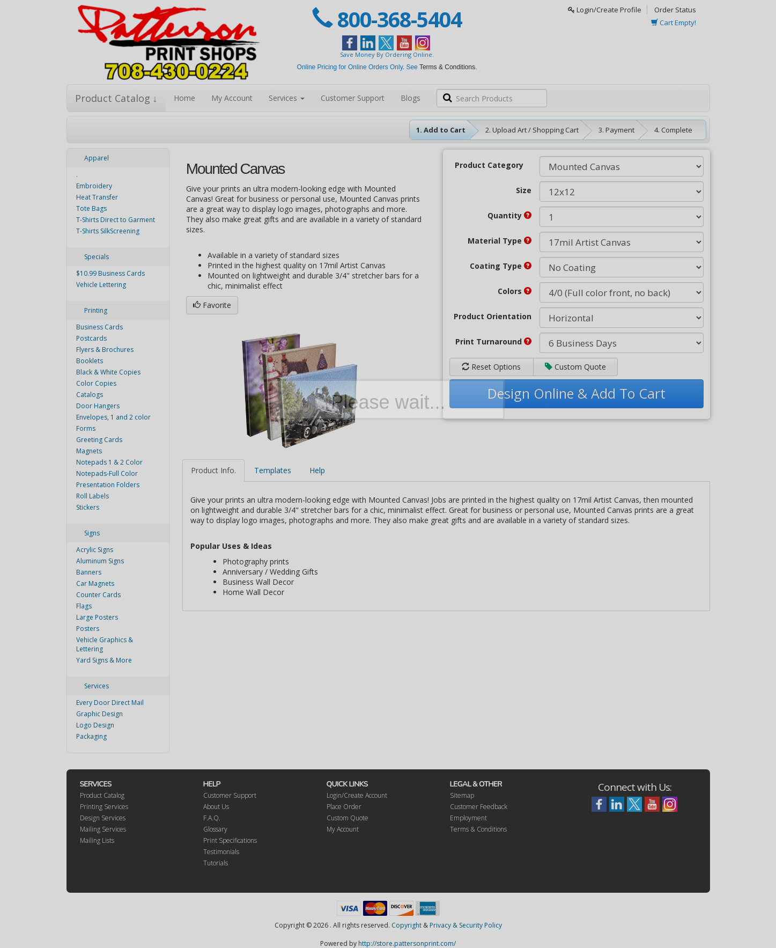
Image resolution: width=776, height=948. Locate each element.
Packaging (91, 736)
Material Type (499, 241)
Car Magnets (95, 583)
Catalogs (89, 394)
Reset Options (491, 367)
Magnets (89, 450)
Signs (92, 533)
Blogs (410, 98)
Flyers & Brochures (105, 349)
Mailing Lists (97, 840)
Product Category (489, 165)
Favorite (212, 305)
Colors (514, 291)
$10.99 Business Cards (110, 273)
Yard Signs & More (104, 660)
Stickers (87, 507)
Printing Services (104, 806)
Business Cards (99, 327)
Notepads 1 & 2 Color (109, 462)
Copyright (406, 925)
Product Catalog (102, 795)
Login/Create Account (357, 795)
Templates (272, 470)
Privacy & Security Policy (466, 925)
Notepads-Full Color (107, 473)
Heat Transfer (97, 197)
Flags (84, 606)
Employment (468, 817)
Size (523, 190)
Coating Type (500, 266)
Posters (87, 628)
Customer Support (353, 98)
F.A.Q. (211, 817)
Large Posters (97, 617)
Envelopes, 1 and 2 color (113, 417)
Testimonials (221, 851)
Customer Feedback (478, 806)
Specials (96, 256)
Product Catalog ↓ (116, 98)
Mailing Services (103, 829)
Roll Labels (92, 496)
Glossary (215, 829)
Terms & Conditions (447, 67)
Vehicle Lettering (101, 284)
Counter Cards (98, 594)
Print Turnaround (493, 341)
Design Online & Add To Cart (576, 393)
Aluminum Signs (100, 560)
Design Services (102, 817)
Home (184, 98)
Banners (88, 572)
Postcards (91, 338)
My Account (232, 98)
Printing (95, 310)
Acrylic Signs (94, 549)
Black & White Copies (108, 372)
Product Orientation (492, 316)
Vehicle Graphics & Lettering (104, 644)
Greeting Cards (99, 439)
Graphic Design (99, 713)
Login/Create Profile (604, 9)
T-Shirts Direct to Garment (115, 219)
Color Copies (96, 383)
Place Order (344, 806)
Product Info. (213, 470)
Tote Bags (91, 208)
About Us (216, 806)
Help (317, 470)
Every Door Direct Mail (110, 702)
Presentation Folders (107, 484)
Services (287, 98)
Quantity (509, 215)
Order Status (675, 9)
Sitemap (462, 795)
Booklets (89, 360)
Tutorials (215, 863)
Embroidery (94, 185)
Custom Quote (575, 367)
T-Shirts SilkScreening (107, 231)
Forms (85, 428)
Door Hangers (98, 405)
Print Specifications (230, 840)
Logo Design (95, 725)
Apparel (96, 158)
